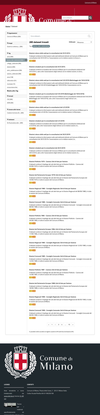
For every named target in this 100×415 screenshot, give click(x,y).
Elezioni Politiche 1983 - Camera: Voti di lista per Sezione (48, 215)
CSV (31, 61)
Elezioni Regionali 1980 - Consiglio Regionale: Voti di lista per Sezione (52, 188)
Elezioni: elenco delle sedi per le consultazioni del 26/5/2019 (49, 134)
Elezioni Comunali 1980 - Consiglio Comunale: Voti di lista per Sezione (52, 202)
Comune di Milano (91, 2)
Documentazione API (67, 332)
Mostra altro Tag (12, 91)
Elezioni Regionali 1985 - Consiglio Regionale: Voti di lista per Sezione (52, 242)
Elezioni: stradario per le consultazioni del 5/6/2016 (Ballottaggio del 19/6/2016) (56, 94)
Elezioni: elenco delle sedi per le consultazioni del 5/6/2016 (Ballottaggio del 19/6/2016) (59, 80)
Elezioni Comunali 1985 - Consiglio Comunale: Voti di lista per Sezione (52, 256)
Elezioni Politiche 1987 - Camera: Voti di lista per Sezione (48, 270)
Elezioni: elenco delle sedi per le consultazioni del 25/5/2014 (49, 53)
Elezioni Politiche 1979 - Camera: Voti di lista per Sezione (48, 161)
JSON (34, 61)
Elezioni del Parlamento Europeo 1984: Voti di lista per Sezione (50, 229)
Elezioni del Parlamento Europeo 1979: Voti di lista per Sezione (50, 175)
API (57, 332)
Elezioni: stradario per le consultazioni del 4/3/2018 (46, 121)
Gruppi (71, 19)
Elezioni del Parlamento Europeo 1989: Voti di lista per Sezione (50, 283)
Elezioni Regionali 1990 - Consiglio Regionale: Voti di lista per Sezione (52, 297)
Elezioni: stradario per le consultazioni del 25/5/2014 (47, 67)
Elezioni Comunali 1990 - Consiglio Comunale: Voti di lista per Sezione (52, 310)
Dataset (49, 19)
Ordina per (72, 42)
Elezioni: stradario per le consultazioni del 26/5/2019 (47, 148)
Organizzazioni (61, 19)
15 (69, 324)
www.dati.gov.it (9, 396)
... (65, 324)
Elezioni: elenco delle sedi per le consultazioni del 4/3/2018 (49, 107)
